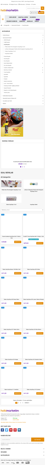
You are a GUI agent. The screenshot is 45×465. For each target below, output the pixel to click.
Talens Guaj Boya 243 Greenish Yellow (33, 359)
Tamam (38, 439)
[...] (19, 415)
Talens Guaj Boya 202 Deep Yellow (11, 299)
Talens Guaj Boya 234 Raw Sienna (33, 329)
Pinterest (15, 430)
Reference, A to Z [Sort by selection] (5, 209)
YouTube (10, 430)
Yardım (33, 4)
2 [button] (22, 166)
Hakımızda (22, 4)
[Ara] (35, 8)
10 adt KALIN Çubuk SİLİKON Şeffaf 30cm (22, 161)
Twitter (6, 430)
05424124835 (16, 419)
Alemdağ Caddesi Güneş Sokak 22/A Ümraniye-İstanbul (13, 422)
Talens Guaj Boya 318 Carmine (33, 389)
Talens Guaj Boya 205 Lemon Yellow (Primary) (33, 299)
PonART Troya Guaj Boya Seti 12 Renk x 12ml (33, 236)
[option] (22, 154)
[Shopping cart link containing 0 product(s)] (41, 12)
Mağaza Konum (13, 4)
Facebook (2, 430)
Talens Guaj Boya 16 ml (11, 204)
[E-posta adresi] (16, 440)
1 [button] (20, 166)
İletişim (28, 4)
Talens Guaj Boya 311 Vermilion (11, 389)
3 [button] (24, 166)
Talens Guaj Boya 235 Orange (11, 359)
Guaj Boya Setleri (33, 204)
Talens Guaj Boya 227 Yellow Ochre (11, 329)
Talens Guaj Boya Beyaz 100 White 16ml (11, 269)
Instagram (19, 430)
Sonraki (27, 402)
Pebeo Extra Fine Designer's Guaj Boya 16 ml (11, 189)
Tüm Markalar (4, 4)
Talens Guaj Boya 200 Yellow (33, 269)
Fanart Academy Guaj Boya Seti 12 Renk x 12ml (11, 237)
